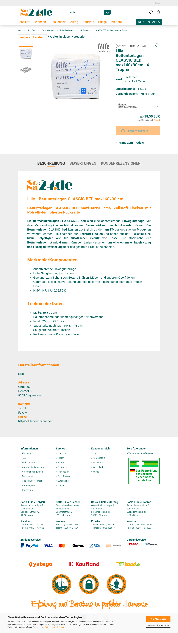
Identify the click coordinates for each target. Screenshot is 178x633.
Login (156, 3)
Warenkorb (98, 467)
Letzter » (39, 37)
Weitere (116, 22)
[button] (158, 12)
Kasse (96, 471)
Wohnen (40, 22)
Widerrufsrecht (29, 462)
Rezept (61, 462)
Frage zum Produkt (131, 143)
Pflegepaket (63, 471)
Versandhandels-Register (140, 453)
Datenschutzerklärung (54, 627)
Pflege (102, 22)
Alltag (74, 22)
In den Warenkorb (134, 130)
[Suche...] (107, 12)
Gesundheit (58, 22)
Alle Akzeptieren (158, 619)
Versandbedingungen (32, 471)
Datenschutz (28, 476)
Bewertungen (82, 163)
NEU (141, 22)
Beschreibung (51, 163)
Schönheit (62, 467)
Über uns (62, 453)
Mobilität (24, 22)
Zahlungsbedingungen (33, 467)
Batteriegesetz (29, 485)
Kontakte (26, 453)
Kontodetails (99, 458)
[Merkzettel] (151, 12)
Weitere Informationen (158, 625)
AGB (24, 458)
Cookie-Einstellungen (32, 480)
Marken (61, 485)
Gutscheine (63, 480)
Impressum (27, 490)
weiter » (25, 37)
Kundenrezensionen (121, 163)
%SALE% (154, 22)
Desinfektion (64, 476)
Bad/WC (88, 22)
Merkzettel (98, 462)
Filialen (61, 458)
